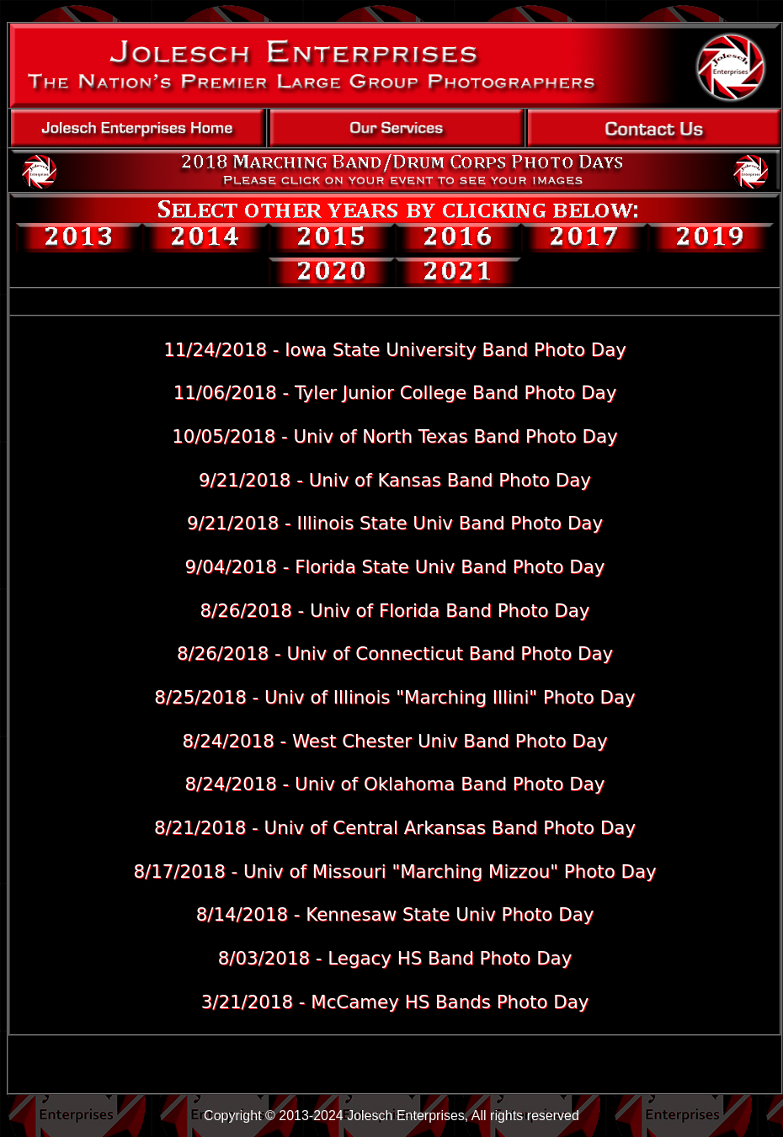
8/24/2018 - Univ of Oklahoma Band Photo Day (394, 783)
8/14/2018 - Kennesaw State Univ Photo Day (395, 914)
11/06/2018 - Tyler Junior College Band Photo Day (395, 392)
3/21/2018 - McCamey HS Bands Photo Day (395, 1001)
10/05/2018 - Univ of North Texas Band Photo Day (394, 436)
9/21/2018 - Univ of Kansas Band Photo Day (395, 480)
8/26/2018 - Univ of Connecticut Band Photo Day (395, 653)
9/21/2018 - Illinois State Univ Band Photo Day (395, 523)
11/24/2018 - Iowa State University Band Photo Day (394, 349)
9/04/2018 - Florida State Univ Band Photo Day (395, 566)
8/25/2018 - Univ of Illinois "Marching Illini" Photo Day (394, 697)
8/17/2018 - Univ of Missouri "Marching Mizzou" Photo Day (394, 871)
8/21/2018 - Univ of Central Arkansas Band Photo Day (395, 827)
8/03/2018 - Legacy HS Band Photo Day (395, 958)
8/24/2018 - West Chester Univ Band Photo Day (394, 741)
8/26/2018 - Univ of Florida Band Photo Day (394, 610)
